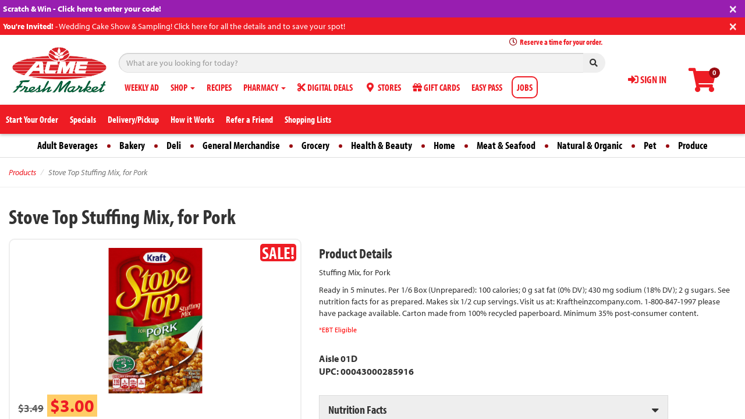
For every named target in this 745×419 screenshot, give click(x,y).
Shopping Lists (308, 119)
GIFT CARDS (436, 87)
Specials (83, 119)
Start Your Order (32, 119)
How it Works (192, 119)
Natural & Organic (589, 145)
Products (22, 172)
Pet (650, 145)
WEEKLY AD (142, 87)
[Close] (733, 8)
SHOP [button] (183, 87)
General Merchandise (241, 145)
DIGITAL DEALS (325, 87)
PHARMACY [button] (264, 87)
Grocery (315, 145)
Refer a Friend (249, 119)
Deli (173, 145)
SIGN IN (647, 79)
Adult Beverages (67, 145)
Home (444, 145)
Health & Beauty (381, 145)
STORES (382, 87)
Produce (693, 145)
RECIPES (219, 87)
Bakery (132, 145)
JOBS (525, 87)
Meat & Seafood (506, 145)
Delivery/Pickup (133, 119)
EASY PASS (486, 87)
